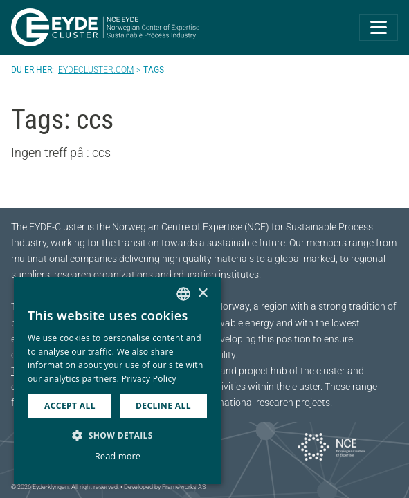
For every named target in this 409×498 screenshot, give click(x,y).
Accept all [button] (70, 406)
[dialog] (117, 380)
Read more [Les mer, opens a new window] (117, 456)
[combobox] (183, 294)
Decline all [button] (163, 406)
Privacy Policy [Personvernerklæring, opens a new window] (149, 379)
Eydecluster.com (96, 70)
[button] (118, 435)
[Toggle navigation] (378, 27)
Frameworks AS (184, 486)
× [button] (202, 293)
